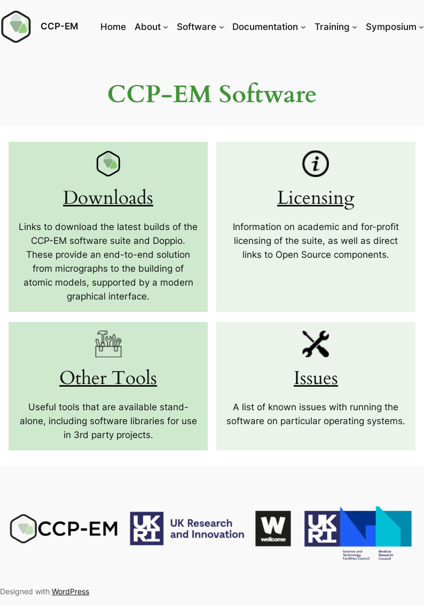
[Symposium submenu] (421, 26)
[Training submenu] (354, 26)
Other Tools (108, 378)
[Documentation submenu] (303, 26)
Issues (316, 378)
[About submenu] (165, 26)
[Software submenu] (221, 26)
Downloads (108, 198)
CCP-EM (59, 26)
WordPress (70, 591)
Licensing (316, 198)
